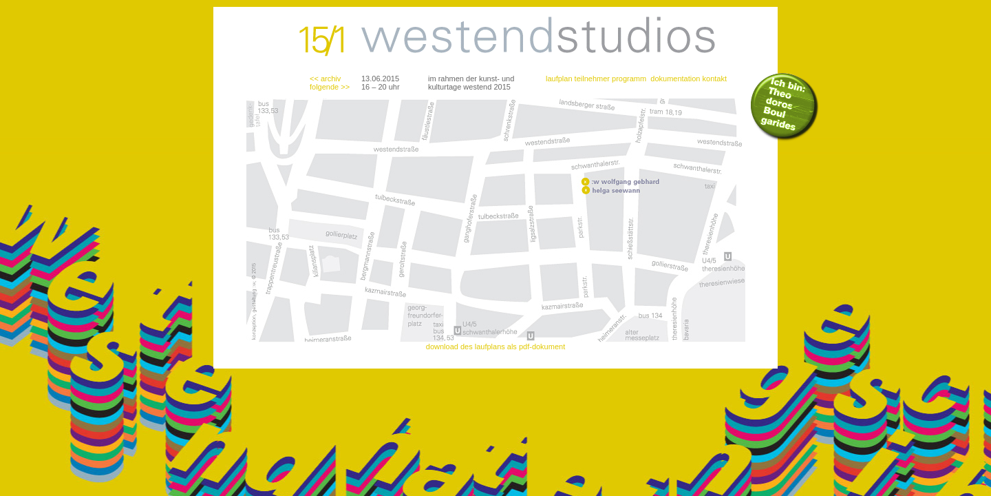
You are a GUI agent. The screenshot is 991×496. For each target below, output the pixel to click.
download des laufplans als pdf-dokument (495, 346)
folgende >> (330, 87)
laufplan (559, 78)
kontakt (715, 78)
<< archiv (325, 78)
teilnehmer (592, 78)
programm (629, 78)
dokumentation (675, 78)
